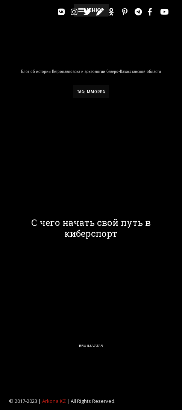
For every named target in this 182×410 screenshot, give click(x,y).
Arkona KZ (54, 401)
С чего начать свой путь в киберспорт (91, 228)
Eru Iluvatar (91, 346)
